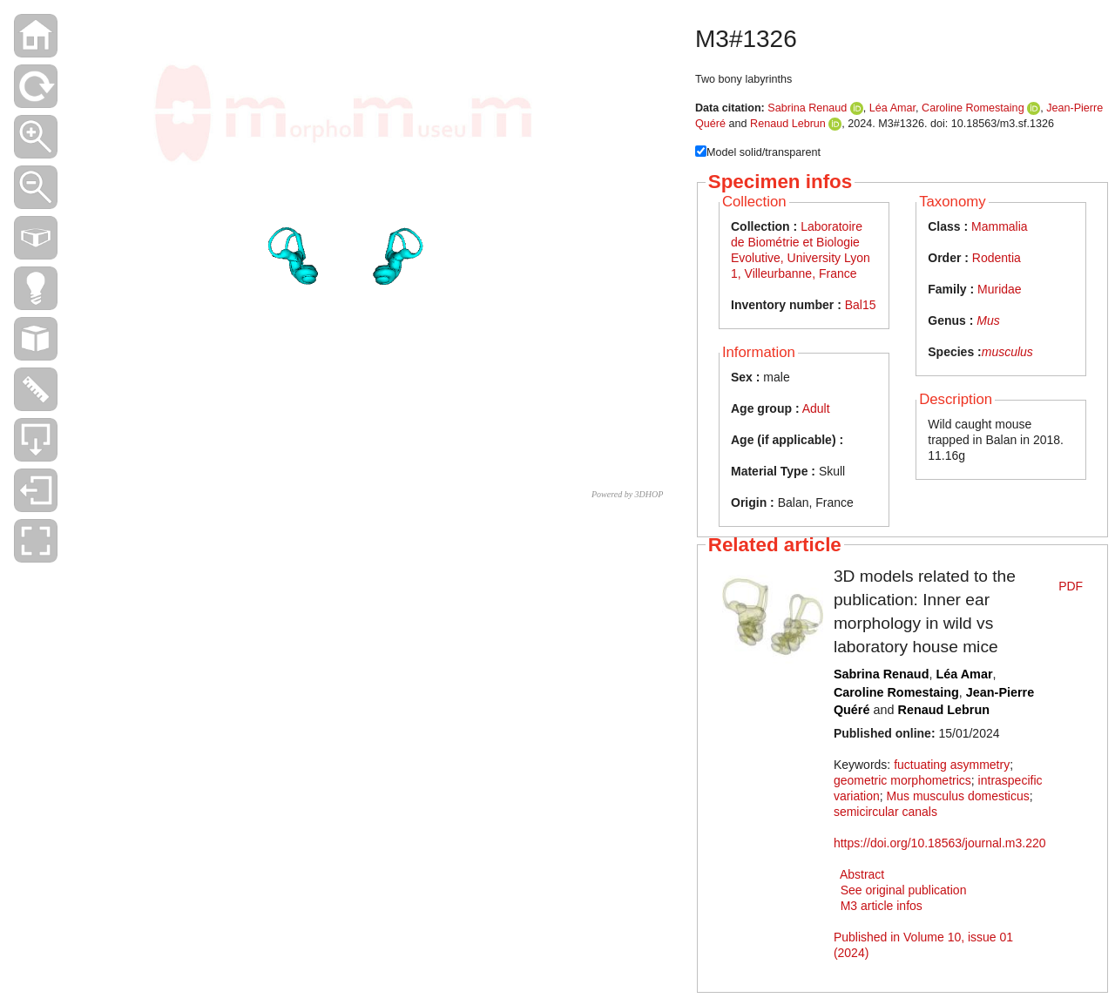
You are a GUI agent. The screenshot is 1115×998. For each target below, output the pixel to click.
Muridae (999, 289)
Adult (816, 408)
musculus (1007, 352)
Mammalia (999, 226)
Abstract (862, 874)
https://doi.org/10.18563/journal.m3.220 (940, 843)
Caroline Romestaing (973, 108)
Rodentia (996, 258)
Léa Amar (892, 108)
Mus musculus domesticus (958, 796)
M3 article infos (881, 906)
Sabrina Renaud (807, 108)
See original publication (904, 890)
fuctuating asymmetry (952, 765)
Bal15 (860, 305)
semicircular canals (885, 812)
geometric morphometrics (902, 780)
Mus (987, 320)
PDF (1070, 586)
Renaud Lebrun (788, 124)
